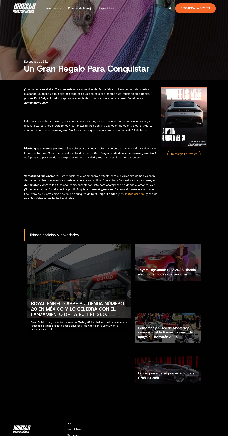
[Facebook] (199, 430)
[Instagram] (204, 430)
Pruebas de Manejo (78, 8)
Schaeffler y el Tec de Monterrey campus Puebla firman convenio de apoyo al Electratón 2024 (165, 293)
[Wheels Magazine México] (25, 8)
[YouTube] (214, 430)
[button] (170, 8)
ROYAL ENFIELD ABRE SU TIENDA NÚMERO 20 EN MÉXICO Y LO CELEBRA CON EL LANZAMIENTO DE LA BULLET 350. (77, 310)
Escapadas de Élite (36, 61)
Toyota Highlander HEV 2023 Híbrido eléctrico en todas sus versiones (167, 263)
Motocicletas (74, 394)
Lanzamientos (52, 8)
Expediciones (104, 8)
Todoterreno (73, 400)
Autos (70, 388)
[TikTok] (209, 430)
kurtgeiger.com (135, 194)
